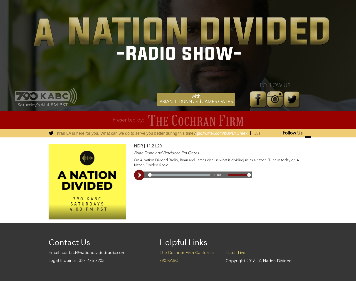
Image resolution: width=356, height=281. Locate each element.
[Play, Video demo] (140, 175)
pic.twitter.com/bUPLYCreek (222, 133)
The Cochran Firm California (186, 253)
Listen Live (235, 253)
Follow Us (297, 133)
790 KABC (168, 261)
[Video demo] (193, 175)
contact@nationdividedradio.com (94, 253)
